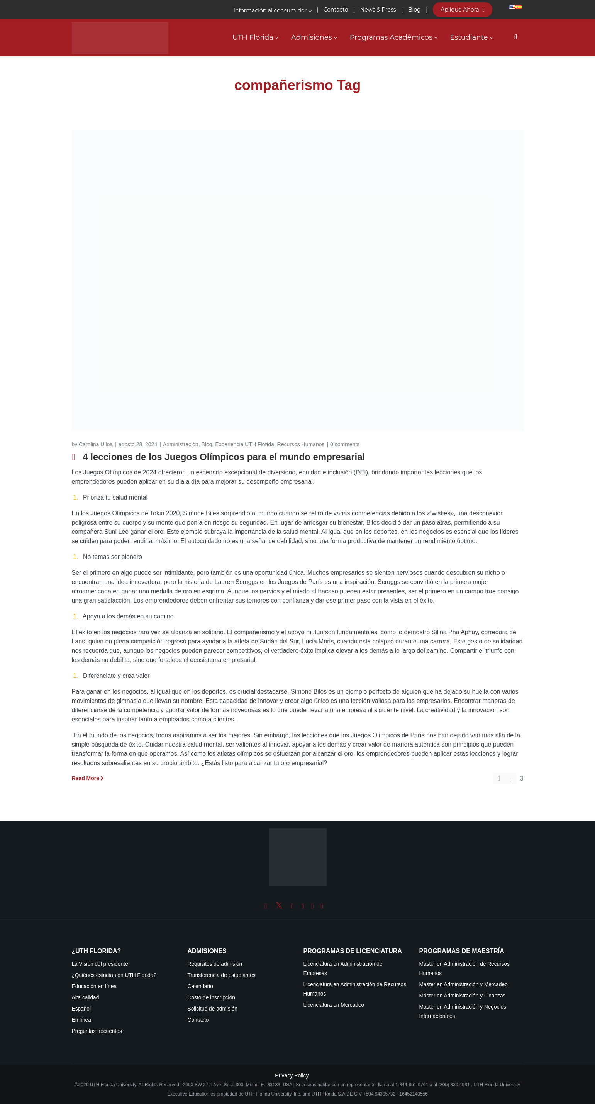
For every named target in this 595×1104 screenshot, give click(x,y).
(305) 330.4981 (454, 1084)
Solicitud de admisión (213, 1009)
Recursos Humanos (301, 444)
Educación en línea (94, 986)
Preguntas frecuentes (97, 1031)
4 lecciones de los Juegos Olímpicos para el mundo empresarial (224, 457)
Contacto (198, 1020)
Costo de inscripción (211, 998)
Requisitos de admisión (215, 964)
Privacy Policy (292, 1075)
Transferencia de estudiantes (222, 975)
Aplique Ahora (462, 9)
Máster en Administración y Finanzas (462, 996)
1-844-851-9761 (412, 1084)
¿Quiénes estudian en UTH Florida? (114, 975)
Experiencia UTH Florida (244, 444)
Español (81, 1009)
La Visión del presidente (100, 964)
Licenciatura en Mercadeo (333, 1005)
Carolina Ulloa (96, 444)
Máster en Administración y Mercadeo (463, 984)
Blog (206, 444)
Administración (180, 444)
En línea (81, 1020)
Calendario (200, 986)
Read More (86, 778)
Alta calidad (85, 998)
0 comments (344, 444)
